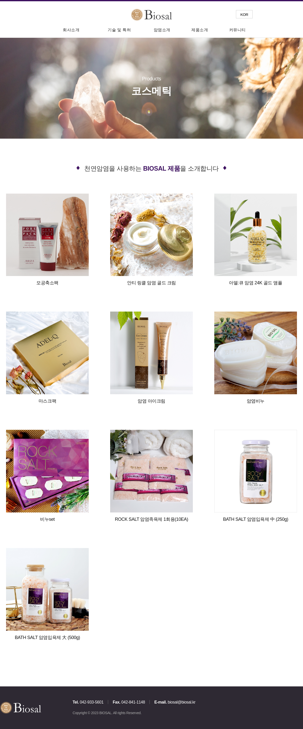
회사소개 (71, 30)
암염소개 (162, 30)
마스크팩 (47, 401)
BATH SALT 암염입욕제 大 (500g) (47, 637)
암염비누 (255, 401)
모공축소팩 (47, 282)
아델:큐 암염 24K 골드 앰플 (255, 282)
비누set (47, 519)
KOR (244, 14)
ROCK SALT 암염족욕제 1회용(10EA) (151, 519)
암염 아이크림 (151, 401)
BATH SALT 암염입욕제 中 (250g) (255, 519)
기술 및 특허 (119, 30)
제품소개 (199, 30)
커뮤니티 (237, 30)
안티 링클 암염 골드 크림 (151, 282)
